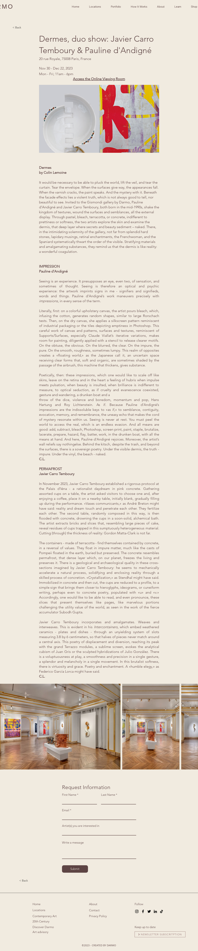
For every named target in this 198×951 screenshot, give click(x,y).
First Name (69, 794)
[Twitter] (149, 911)
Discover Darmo (43, 927)
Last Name (108, 794)
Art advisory (40, 932)
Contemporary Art (44, 916)
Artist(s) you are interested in (80, 825)
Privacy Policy (98, 916)
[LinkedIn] (155, 911)
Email (65, 810)
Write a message (73, 842)
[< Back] (24, 27)
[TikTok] (161, 911)
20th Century (40, 921)
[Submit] (75, 869)
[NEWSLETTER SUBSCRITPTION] (160, 934)
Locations (38, 910)
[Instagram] (137, 911)
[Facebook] (143, 911)
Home (36, 904)
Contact (94, 910)
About (93, 904)
